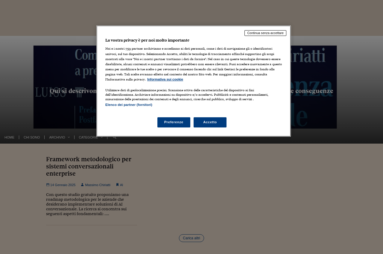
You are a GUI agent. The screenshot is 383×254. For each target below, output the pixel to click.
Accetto (210, 122)
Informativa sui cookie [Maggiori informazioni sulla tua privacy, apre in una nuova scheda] (165, 79)
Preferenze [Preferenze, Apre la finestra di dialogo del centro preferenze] (173, 122)
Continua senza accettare (265, 33)
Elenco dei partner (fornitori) (128, 105)
